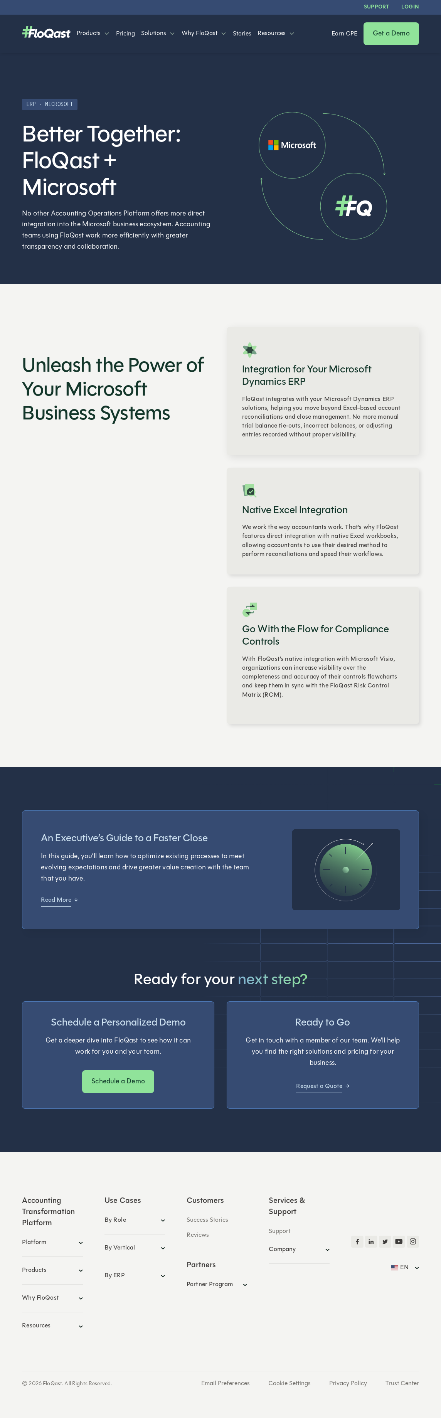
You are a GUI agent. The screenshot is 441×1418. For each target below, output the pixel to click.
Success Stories (207, 1220)
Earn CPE (344, 34)
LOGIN (410, 7)
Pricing (125, 34)
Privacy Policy (348, 1384)
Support (376, 7)
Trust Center (402, 1384)
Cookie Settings (289, 1384)
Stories (242, 34)
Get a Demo (391, 33)
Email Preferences (225, 1384)
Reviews (198, 1235)
